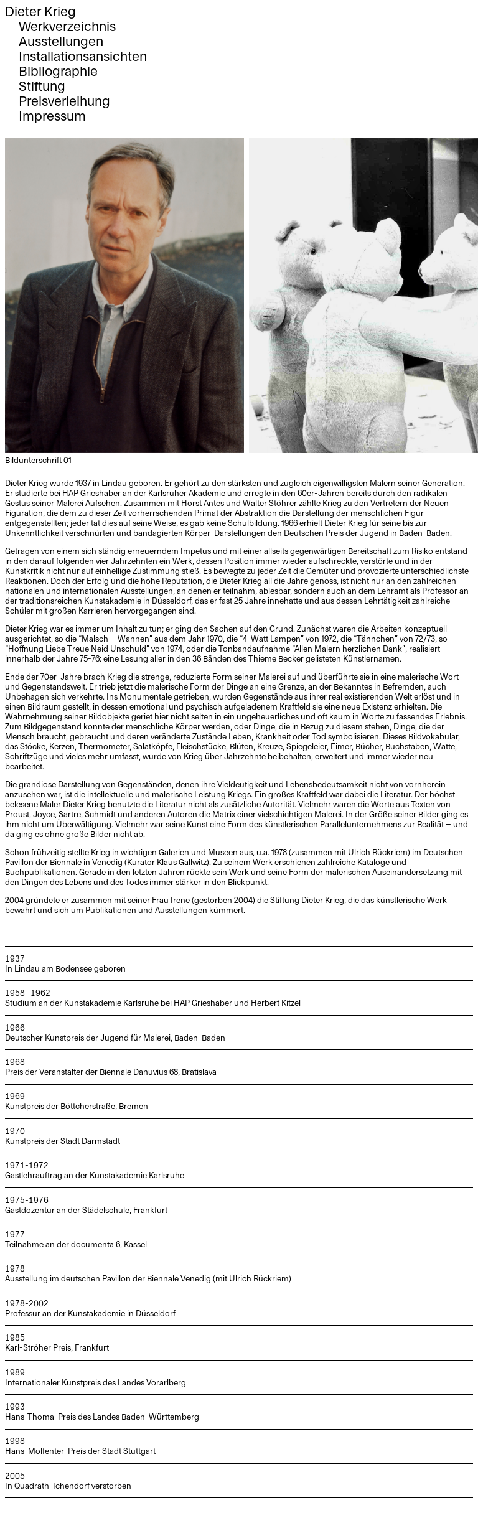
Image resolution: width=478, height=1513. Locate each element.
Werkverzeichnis (67, 27)
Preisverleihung (64, 101)
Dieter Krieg (40, 12)
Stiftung (42, 86)
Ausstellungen (61, 42)
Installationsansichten (83, 56)
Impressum (52, 116)
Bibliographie (58, 71)
